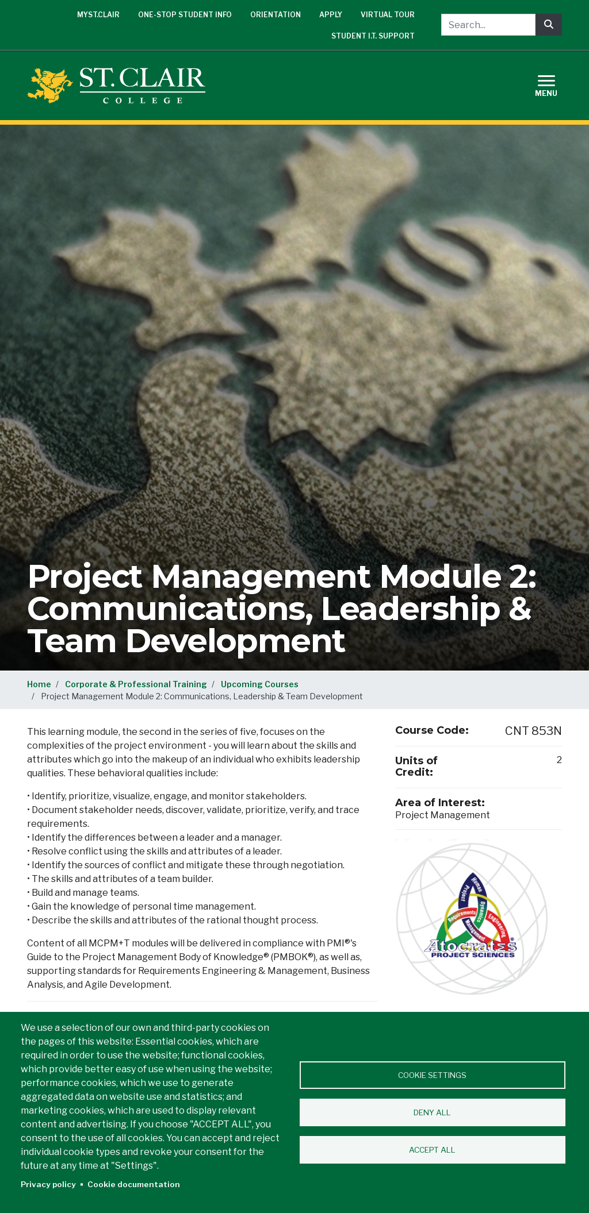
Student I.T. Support (373, 36)
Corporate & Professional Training (136, 684)
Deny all (432, 1112)
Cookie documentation (133, 1184)
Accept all (432, 1149)
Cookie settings (432, 1075)
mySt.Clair (98, 14)
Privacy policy (48, 1184)
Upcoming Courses (260, 684)
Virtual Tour (388, 14)
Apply (330, 14)
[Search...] (488, 25)
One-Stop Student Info (185, 14)
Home (39, 684)
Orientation (275, 14)
